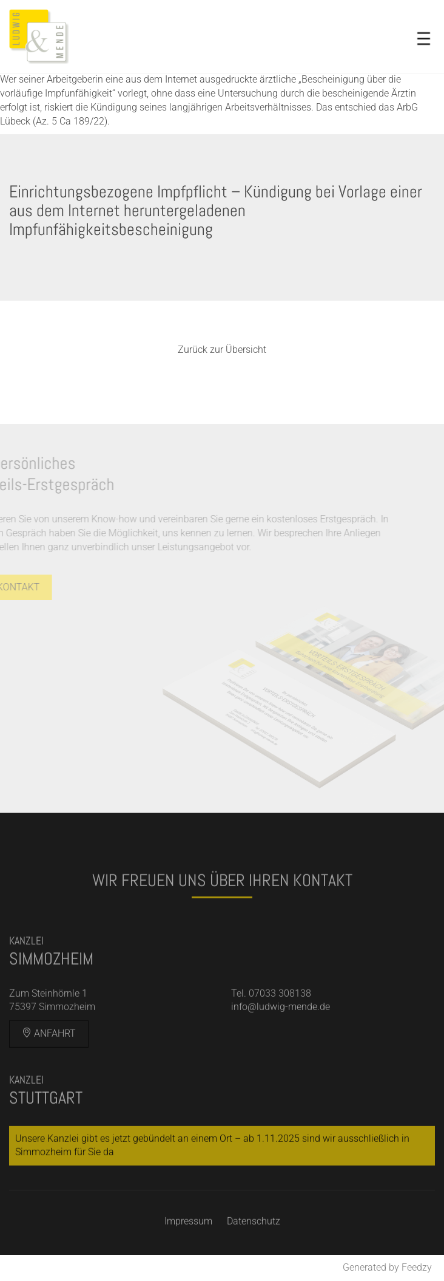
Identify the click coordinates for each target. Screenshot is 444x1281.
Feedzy (417, 1267)
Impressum (188, 1230)
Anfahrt (49, 1042)
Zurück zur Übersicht (222, 349)
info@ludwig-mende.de (280, 1016)
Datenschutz (253, 1230)
